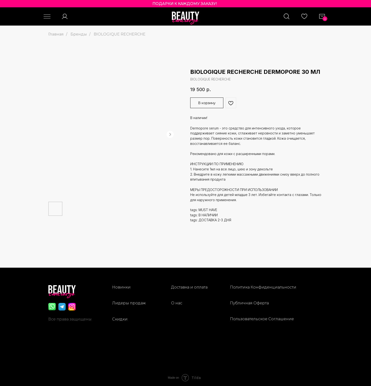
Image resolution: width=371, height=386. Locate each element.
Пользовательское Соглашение (262, 319)
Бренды (79, 34)
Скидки (120, 319)
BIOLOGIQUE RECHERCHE (120, 34)
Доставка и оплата (189, 287)
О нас (176, 303)
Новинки (121, 287)
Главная (56, 34)
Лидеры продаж (129, 303)
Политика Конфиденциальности (263, 287)
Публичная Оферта (249, 303)
